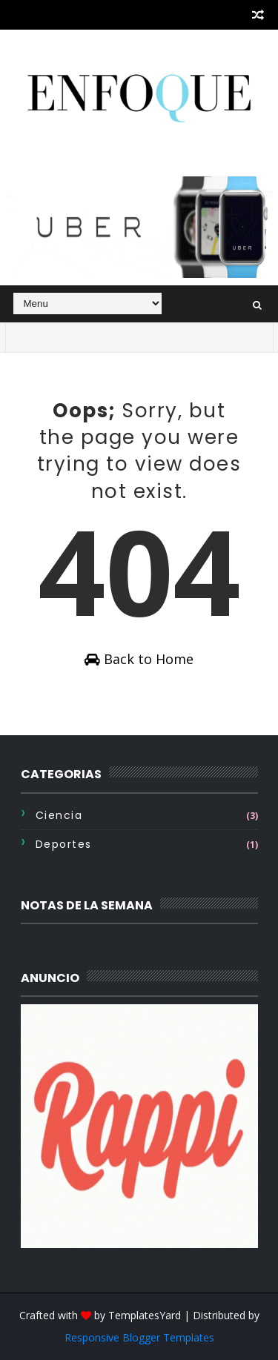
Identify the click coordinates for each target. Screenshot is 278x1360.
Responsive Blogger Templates (139, 1337)
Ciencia (59, 815)
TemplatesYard (144, 1315)
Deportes (64, 844)
